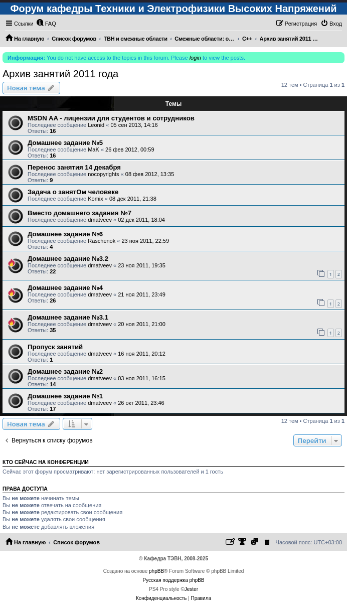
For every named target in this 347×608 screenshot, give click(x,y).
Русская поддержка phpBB (173, 580)
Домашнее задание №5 (65, 142)
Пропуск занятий (55, 347)
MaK (93, 149)
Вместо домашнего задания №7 (79, 213)
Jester (191, 589)
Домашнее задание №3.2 (68, 258)
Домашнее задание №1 (65, 396)
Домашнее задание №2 (65, 371)
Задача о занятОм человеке (73, 192)
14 (53, 384)
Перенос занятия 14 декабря (74, 167)
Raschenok (101, 241)
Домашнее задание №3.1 (68, 317)
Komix (95, 199)
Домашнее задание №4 (65, 287)
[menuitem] (46, 24)
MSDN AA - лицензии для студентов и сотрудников (111, 118)
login (195, 58)
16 (53, 131)
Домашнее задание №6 (65, 234)
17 (53, 409)
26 (53, 300)
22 (53, 271)
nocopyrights (103, 174)
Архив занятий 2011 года (60, 73)
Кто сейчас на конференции (46, 462)
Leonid (96, 125)
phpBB (156, 571)
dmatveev (100, 220)
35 (53, 330)
